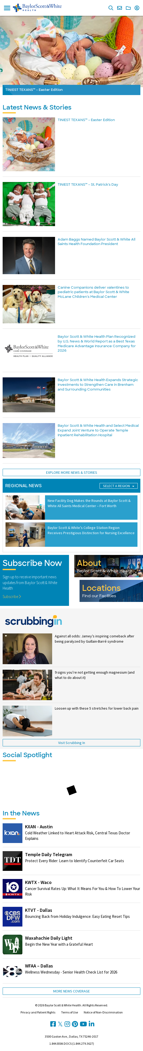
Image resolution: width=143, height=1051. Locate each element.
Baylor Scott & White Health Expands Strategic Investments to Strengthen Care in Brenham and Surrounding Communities (98, 384)
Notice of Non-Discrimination (103, 1012)
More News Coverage (71, 991)
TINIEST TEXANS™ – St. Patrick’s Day (88, 184)
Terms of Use (69, 1012)
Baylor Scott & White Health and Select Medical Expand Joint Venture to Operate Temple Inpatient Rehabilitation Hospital (98, 430)
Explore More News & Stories (71, 472)
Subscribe (12, 596)
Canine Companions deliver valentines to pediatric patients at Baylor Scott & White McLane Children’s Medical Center (93, 292)
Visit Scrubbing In (71, 742)
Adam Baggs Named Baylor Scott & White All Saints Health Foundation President (96, 241)
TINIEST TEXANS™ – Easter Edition (86, 120)
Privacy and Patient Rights (38, 1012)
